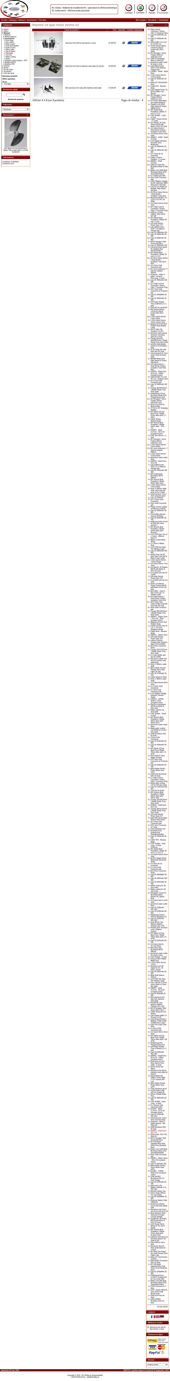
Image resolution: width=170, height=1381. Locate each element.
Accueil (4, 20)
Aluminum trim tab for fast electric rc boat (80, 43)
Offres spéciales (8, 79)
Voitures (6, 66)
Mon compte (141, 20)
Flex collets (9, 42)
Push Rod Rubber (11, 46)
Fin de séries (7, 70)
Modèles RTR (9, 64)
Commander (163, 20)
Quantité (121, 30)
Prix (114, 30)
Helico (5, 31)
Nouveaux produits (9, 76)
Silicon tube (9, 49)
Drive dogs (8, 40)
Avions (5, 29)
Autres (7, 59)
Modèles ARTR (9, 62)
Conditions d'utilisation (10, 162)
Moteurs (7, 35)
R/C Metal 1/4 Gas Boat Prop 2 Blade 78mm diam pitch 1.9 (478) (15, 149)
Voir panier (152, 20)
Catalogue (13, 20)
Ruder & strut (9, 48)
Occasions (6, 71)
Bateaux (22, 20)
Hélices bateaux (9, 37)
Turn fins (8, 55)
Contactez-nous (8, 163)
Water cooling (10, 57)
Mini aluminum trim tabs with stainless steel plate (83, 88)
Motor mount (9, 44)
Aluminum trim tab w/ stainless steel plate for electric (84, 66)
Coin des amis (8, 73)
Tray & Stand (9, 51)
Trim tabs (42, 20)
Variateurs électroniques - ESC (15, 60)
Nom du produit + (72, 30)
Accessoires (32, 20)
